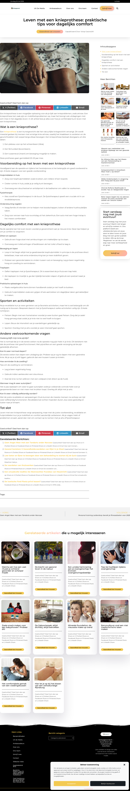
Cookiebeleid (88, 788)
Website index (18, 761)
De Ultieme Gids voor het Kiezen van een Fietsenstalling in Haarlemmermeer (113, 161)
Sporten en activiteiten (111, 66)
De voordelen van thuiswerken (19, 465)
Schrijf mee (17, 754)
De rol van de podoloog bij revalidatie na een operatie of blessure (122, 123)
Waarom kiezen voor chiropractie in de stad (107, 107)
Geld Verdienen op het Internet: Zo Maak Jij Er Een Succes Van (19, 780)
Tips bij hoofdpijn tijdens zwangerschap (113, 568)
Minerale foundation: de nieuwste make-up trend (80, 626)
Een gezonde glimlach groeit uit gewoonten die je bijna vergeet (107, 123)
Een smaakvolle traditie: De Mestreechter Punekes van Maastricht (35, 472)
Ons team (83, 8)
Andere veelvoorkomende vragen (115, 69)
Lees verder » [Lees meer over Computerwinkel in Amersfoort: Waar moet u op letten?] (105, 174)
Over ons (70, 8)
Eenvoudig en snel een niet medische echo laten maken (114, 627)
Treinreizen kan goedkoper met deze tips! (121, 93)
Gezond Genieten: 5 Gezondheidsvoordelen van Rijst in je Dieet (34, 449)
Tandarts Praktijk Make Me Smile (122, 107)
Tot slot (105, 72)
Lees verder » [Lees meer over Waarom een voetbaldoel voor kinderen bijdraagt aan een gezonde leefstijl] (105, 155)
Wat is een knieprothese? (111, 51)
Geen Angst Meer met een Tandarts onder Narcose (28, 443)
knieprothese (10, 132)
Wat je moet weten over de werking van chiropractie (107, 93)
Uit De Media (39, 8)
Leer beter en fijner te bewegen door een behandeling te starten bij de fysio (40, 456)
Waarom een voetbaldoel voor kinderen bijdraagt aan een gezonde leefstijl (115, 150)
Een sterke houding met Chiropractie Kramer (107, 138)
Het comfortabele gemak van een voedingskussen (14, 685)
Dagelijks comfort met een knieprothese (112, 61)
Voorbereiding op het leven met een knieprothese (116, 56)
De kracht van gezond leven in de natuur (45, 568)
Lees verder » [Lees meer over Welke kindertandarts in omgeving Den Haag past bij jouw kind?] (105, 183)
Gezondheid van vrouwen (49, 32)
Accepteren (71, 784)
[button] (124, 765)
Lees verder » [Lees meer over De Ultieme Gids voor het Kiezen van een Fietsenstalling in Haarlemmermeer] (105, 166)
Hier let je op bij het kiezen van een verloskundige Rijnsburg (48, 686)
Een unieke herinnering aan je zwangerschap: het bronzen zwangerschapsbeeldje (80, 570)
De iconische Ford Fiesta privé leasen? (22, 481)
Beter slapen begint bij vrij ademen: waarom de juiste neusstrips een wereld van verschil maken (115, 198)
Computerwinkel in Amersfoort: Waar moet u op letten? (113, 171)
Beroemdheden (19, 736)
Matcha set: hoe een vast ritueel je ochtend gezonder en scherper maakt (122, 139)
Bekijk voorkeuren (108, 784)
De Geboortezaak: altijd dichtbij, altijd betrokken (47, 626)
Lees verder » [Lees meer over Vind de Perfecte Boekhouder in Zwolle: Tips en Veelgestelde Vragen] (105, 192)
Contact (94, 8)
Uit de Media (18, 740)
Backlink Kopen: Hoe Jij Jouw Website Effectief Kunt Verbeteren (18, 772)
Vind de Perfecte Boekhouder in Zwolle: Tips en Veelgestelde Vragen (115, 189)
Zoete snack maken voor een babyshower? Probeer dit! (15, 627)
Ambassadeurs (55, 8)
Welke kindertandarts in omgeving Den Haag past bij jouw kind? (114, 180)
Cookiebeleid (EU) (18, 765)
